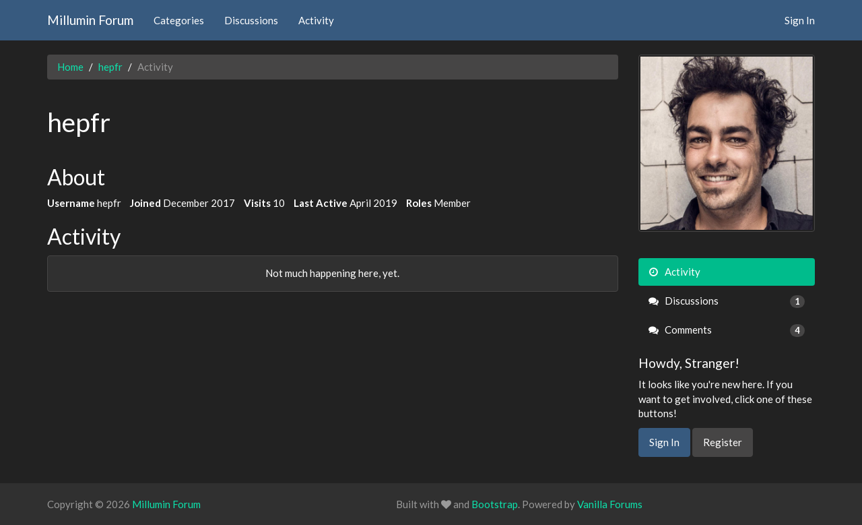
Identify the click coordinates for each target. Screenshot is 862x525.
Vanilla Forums (609, 504)
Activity (316, 20)
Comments (727, 330)
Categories (179, 20)
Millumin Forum (90, 20)
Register (722, 442)
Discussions (251, 20)
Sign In (800, 20)
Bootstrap (494, 504)
